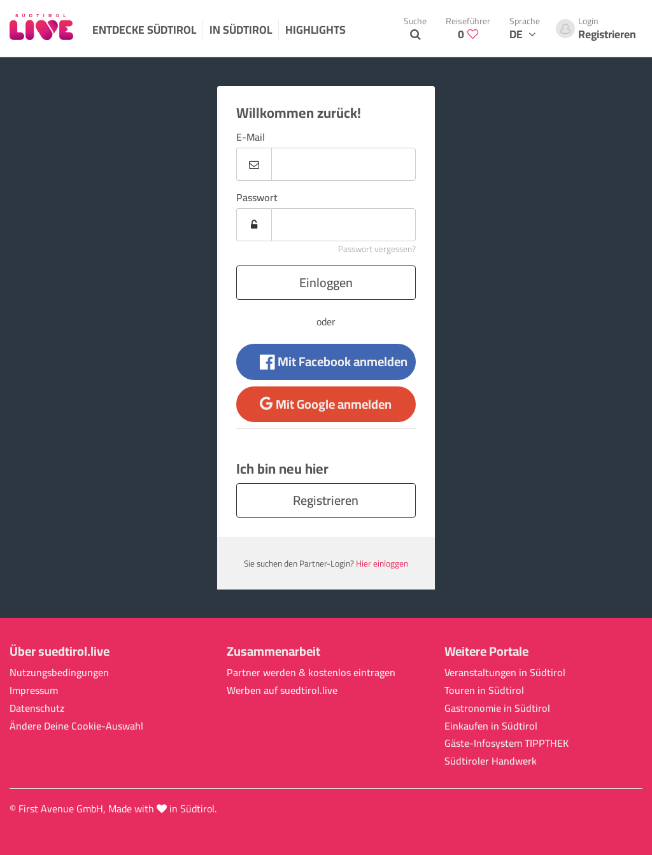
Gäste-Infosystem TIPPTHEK (506, 743)
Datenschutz (37, 708)
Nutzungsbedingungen (59, 672)
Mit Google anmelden (326, 404)
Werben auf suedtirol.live (282, 690)
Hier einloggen (382, 563)
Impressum (34, 690)
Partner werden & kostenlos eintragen (311, 672)
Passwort (257, 197)
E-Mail (250, 137)
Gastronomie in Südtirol (497, 708)
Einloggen (326, 282)
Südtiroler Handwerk (490, 761)
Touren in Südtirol (484, 690)
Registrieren (325, 500)
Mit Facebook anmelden (334, 361)
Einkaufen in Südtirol (490, 726)
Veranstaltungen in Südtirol (504, 672)
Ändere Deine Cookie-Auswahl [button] (76, 726)
